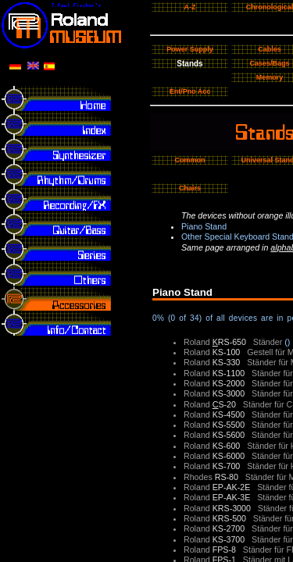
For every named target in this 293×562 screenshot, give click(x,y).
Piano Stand (204, 226)
